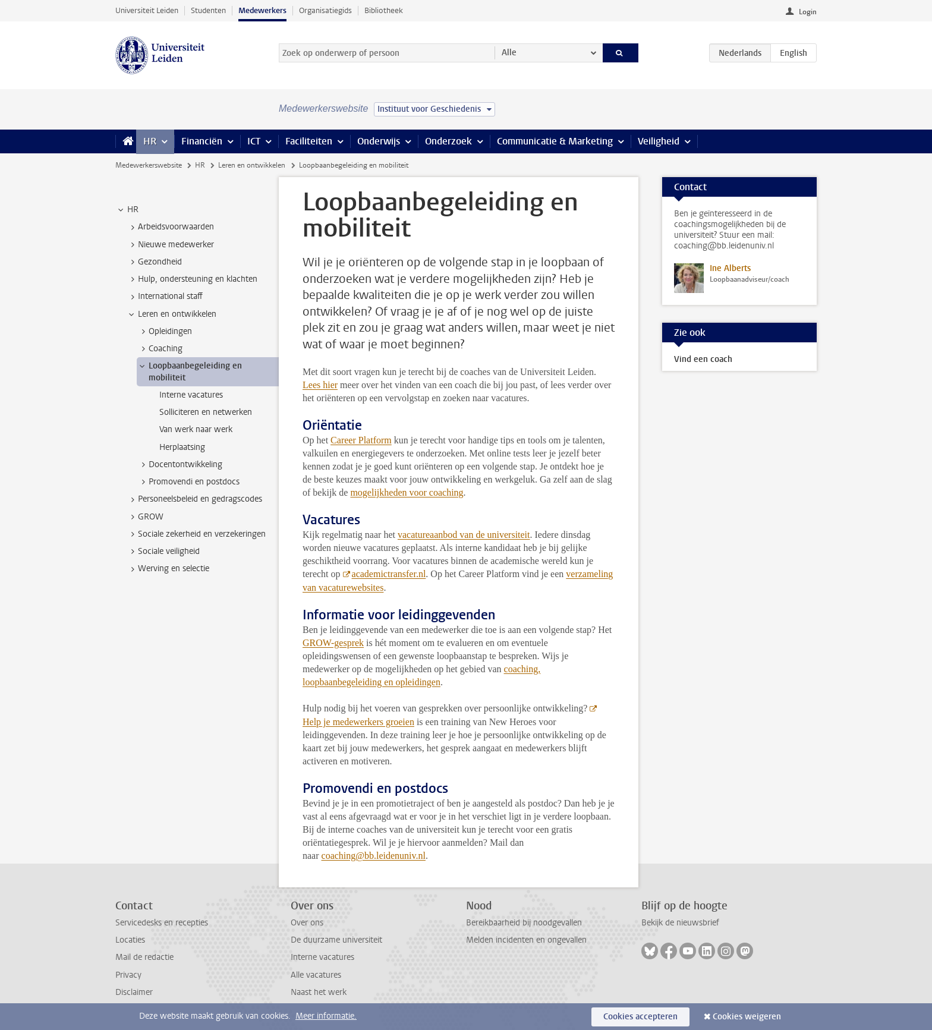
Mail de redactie (144, 957)
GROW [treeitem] (145, 517)
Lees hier (320, 385)
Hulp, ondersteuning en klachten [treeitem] (192, 279)
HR (149, 141)
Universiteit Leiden (146, 10)
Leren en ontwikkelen (251, 165)
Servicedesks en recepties (161, 922)
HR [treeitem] (127, 210)
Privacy (128, 975)
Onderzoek (448, 141)
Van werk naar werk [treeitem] (195, 429)
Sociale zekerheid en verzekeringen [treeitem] (196, 534)
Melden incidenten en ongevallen (526, 940)
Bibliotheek (383, 10)
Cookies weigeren (747, 1016)
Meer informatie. (326, 1016)
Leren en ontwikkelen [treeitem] (171, 314)
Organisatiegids (325, 10)
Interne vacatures (322, 957)
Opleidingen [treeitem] (164, 332)
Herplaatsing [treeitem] (182, 447)
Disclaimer (134, 992)
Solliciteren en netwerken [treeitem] (205, 412)
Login (808, 12)
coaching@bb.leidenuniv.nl (374, 856)
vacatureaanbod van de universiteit (464, 535)
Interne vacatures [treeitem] (191, 395)
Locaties (130, 940)
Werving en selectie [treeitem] (168, 569)
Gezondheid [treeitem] (154, 262)
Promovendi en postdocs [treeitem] (188, 482)
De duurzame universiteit (336, 940)
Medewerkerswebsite (148, 165)
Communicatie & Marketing (555, 141)
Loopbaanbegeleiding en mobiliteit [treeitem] (189, 371)
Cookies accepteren (640, 1016)
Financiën (201, 141)
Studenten (208, 10)
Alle (509, 52)
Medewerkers (262, 10)
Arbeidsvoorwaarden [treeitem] (170, 227)
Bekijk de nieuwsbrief (680, 922)
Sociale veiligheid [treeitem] (163, 551)
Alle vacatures (316, 975)
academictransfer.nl (389, 574)
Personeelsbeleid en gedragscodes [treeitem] (194, 499)
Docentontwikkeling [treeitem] (179, 465)
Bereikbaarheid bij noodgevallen (524, 922)
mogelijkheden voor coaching (406, 492)
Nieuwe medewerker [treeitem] (170, 245)
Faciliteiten (308, 141)
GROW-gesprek (333, 643)
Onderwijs (378, 141)
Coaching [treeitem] (159, 349)
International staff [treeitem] (165, 297)
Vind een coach (703, 359)
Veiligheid (658, 141)
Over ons (307, 922)
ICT (253, 141)
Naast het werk (319, 992)
